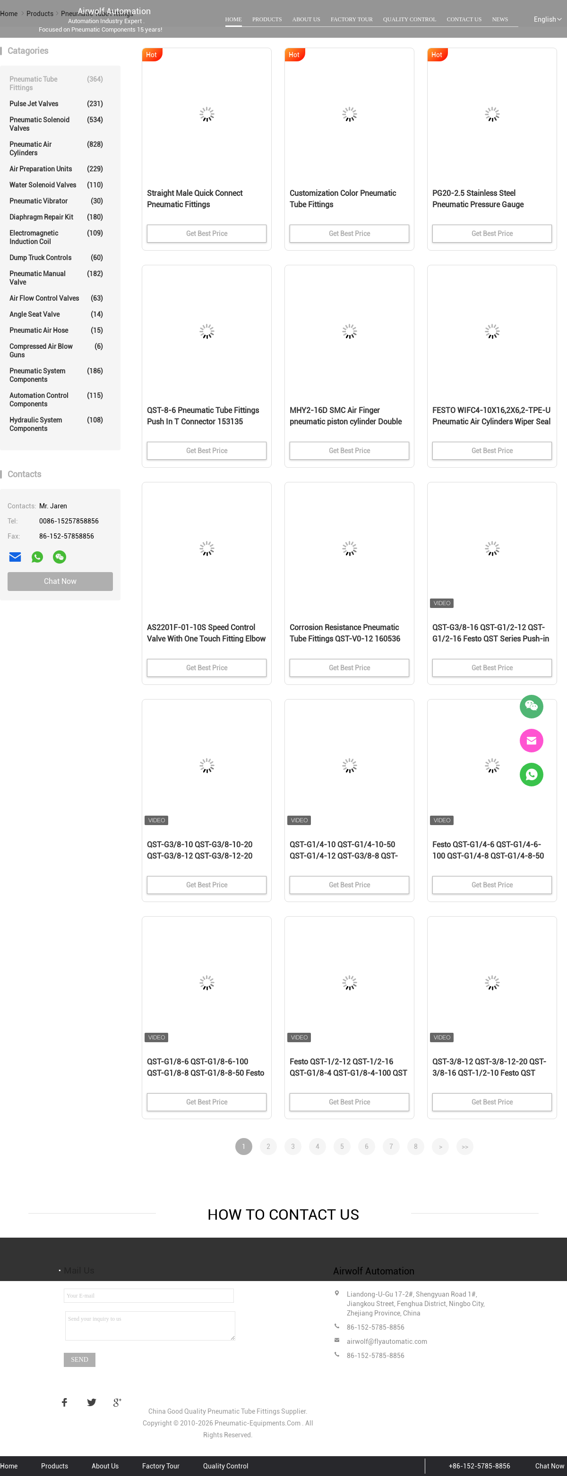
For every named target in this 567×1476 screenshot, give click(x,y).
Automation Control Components (56, 399)
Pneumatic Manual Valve (56, 278)
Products (267, 19)
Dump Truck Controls (56, 257)
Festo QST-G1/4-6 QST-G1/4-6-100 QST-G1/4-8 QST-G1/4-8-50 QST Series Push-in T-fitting (488, 856)
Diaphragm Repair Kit (56, 217)
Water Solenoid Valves (56, 185)
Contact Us (464, 19)
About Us (306, 19)
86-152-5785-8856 (375, 1327)
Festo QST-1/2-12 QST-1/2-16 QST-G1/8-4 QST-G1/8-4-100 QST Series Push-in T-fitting (348, 1073)
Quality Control (410, 19)
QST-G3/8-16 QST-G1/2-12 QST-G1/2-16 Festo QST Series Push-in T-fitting (490, 639)
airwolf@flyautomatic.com (387, 1341)
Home (233, 19)
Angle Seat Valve (56, 314)
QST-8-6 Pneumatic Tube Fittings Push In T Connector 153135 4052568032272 (203, 422)
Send (79, 1359)
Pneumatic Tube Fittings (56, 83)
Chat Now (60, 581)
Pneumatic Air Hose (56, 330)
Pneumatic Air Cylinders (56, 148)
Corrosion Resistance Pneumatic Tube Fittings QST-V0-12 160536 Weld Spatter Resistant (345, 639)
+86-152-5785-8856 (479, 1466)
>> (465, 1146)
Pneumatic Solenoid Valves (56, 124)
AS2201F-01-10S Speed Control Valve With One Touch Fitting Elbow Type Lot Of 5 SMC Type (206, 639)
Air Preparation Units (56, 169)
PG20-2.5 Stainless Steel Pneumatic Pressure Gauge (478, 199)
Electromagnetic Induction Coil (56, 237)
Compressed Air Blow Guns (56, 350)
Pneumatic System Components (56, 375)
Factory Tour (352, 19)
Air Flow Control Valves (56, 298)
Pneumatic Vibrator (56, 201)
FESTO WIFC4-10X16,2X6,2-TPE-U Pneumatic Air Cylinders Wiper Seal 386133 (491, 422)
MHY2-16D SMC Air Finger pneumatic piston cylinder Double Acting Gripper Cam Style (346, 422)
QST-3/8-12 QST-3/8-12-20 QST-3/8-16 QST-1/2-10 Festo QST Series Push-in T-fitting (489, 1073)
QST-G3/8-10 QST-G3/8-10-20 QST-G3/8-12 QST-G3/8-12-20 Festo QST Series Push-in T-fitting (204, 856)
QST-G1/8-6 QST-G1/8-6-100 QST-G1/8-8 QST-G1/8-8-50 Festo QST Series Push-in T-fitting (205, 1073)
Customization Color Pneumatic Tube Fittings (343, 199)
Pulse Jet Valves (56, 104)
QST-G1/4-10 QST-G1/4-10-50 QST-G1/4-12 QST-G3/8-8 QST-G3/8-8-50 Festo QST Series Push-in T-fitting (349, 856)
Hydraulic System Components (56, 424)
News (500, 19)
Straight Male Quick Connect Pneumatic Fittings (194, 199)
